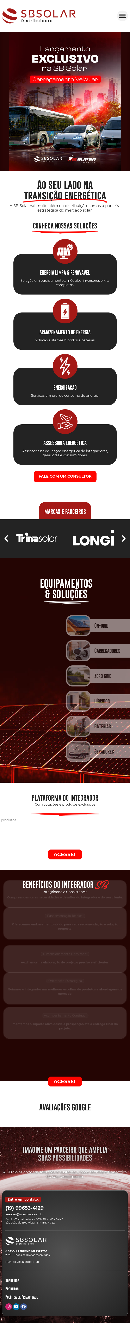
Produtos (12, 1289)
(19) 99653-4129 (24, 1208)
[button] (122, 16)
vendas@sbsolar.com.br (24, 1214)
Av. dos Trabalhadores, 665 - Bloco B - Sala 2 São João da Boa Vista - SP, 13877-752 (34, 1221)
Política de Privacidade (21, 1297)
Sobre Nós (12, 1280)
